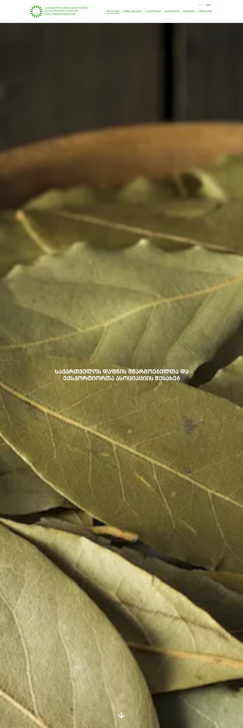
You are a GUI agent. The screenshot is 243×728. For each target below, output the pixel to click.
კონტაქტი (205, 11)
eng (200, 5)
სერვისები (172, 11)
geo (208, 5)
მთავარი (112, 11)
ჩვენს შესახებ (132, 11)
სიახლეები (153, 11)
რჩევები (189, 11)
